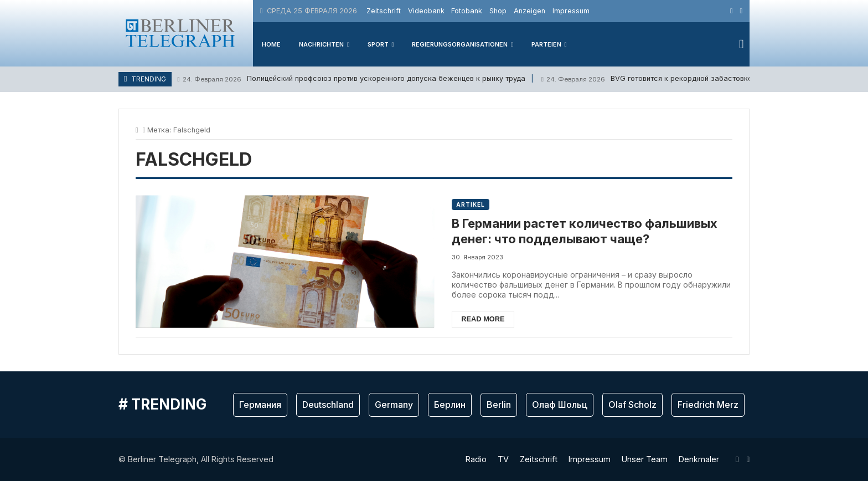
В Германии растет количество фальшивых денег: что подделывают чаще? (584, 231)
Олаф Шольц (559, 404)
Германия (260, 404)
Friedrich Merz (708, 404)
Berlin (499, 404)
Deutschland (328, 404)
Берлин (450, 404)
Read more (482, 319)
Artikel (470, 204)
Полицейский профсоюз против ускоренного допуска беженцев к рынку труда (351, 79)
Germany (394, 404)
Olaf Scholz (632, 404)
